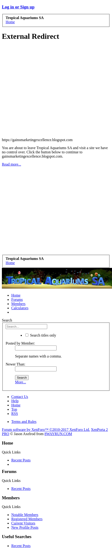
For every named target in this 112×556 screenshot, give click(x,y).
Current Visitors (23, 523)
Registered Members (26, 519)
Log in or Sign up (18, 6)
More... (20, 382)
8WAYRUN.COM (58, 434)
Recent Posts (21, 460)
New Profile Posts (25, 527)
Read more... (11, 164)
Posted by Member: (20, 343)
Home (15, 295)
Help (15, 401)
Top (14, 409)
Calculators (19, 308)
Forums (17, 300)
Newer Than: (15, 364)
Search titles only (40, 335)
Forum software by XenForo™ (46, 430)
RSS (14, 414)
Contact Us (19, 397)
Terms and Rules (23, 422)
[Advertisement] (55, 90)
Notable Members (24, 515)
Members (18, 304)
